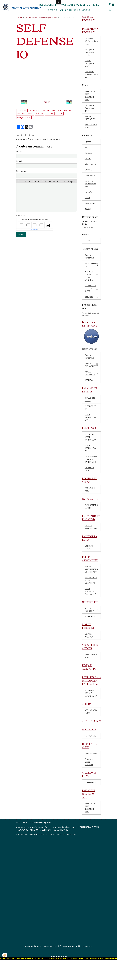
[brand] (17, 7)
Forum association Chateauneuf (90, 591)
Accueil (19, 17)
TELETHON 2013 (89, 469)
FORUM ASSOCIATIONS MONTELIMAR (91, 569)
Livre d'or (89, 192)
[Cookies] (4, 955)
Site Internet (21, 171)
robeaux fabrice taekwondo (39, 110)
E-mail (19, 161)
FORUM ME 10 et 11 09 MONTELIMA (91, 580)
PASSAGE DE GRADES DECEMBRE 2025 (90, 95)
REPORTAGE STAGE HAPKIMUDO (90, 437)
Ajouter (21, 234)
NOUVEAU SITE (91, 617)
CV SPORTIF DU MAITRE (91, 506)
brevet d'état (56, 110)
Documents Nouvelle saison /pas (91, 74)
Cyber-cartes (90, 175)
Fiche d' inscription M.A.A (89, 63)
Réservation (48, 4)
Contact (88, 158)
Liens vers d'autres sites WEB (90, 184)
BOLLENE (39, 114)
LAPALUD (49, 114)
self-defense (22, 110)
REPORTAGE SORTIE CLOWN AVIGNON (92, 275)
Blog (87, 147)
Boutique (88, 209)
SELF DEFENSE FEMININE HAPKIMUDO (91, 459)
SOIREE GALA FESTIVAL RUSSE (91, 288)
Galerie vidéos (31, 17)
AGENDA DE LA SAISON (91, 712)
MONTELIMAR (91, 754)
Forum (87, 197)
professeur (68, 110)
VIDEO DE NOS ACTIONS (91, 126)
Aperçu (71, 181)
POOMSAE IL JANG (90, 489)
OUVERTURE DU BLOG (89, 222)
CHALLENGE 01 (91, 783)
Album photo (90, 164)
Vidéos (86, 10)
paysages (91, 296)
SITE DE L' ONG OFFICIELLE (64, 10)
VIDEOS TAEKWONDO (92, 364)
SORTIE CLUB (90, 736)
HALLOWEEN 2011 (91, 264)
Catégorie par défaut (48, 17)
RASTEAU (58, 114)
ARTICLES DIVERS (89, 547)
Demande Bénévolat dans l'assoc (91, 41)
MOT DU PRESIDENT (90, 117)
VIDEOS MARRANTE (91, 373)
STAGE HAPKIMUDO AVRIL (90, 417)
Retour (47, 102)
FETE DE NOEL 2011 (91, 407)
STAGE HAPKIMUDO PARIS (90, 448)
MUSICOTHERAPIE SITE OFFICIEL (80, 4)
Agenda (88, 142)
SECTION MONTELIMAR (91, 527)
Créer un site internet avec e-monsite (41, 946)
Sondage (88, 153)
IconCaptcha (34, 229)
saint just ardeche (24, 117)
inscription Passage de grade (89, 52)
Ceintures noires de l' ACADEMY (89, 762)
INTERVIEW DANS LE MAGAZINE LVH (91, 694)
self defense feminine (25, 114)
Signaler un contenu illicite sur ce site (76, 946)
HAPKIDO (91, 380)
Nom (18, 151)
